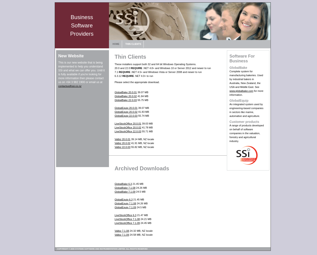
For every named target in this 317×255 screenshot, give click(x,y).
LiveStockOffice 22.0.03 (128, 131)
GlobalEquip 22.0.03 (126, 115)
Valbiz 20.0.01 (123, 139)
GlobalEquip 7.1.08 (125, 203)
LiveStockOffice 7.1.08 (127, 219)
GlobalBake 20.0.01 (126, 92)
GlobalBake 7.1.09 (125, 191)
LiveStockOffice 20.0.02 (128, 127)
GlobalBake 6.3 (123, 184)
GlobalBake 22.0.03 (126, 100)
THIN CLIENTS (133, 44)
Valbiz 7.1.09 (122, 234)
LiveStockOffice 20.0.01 (128, 123)
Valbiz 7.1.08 (122, 230)
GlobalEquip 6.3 (124, 199)
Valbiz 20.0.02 (123, 143)
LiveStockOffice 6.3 (126, 215)
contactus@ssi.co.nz (70, 86)
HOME (116, 44)
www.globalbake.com (241, 91)
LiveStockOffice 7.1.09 (127, 223)
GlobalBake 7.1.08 (125, 187)
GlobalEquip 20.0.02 (126, 111)
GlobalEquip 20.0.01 (126, 108)
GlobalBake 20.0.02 (126, 96)
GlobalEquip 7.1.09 (125, 207)
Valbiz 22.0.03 (123, 147)
